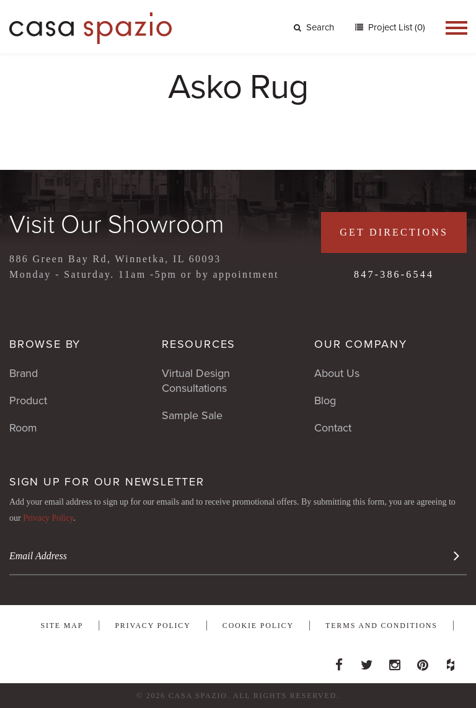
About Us (336, 373)
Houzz (450, 661)
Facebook (339, 661)
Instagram (395, 661)
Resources (199, 344)
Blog (325, 400)
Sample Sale (192, 415)
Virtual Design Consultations (196, 380)
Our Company (360, 344)
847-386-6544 (394, 274)
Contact (332, 428)
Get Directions (394, 232)
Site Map (61, 625)
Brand (23, 373)
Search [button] (314, 27)
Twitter (367, 661)
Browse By (45, 344)
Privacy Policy (48, 518)
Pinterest (422, 661)
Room (23, 428)
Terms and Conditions (381, 625)
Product (28, 400)
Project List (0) (395, 27)
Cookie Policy (258, 625)
